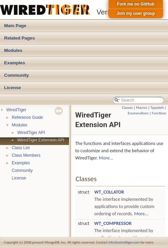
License (12, 87)
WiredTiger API (31, 132)
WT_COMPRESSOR (112, 223)
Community (16, 75)
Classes (127, 107)
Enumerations (138, 113)
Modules (13, 50)
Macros (141, 107)
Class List (21, 147)
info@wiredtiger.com (124, 242)
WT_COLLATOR (109, 192)
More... (106, 158)
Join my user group (136, 13)
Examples (14, 62)
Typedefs (157, 107)
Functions (159, 113)
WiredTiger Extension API (40, 140)
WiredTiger (16, 109)
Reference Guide (27, 117)
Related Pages (19, 38)
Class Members (26, 155)
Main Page (15, 25)
